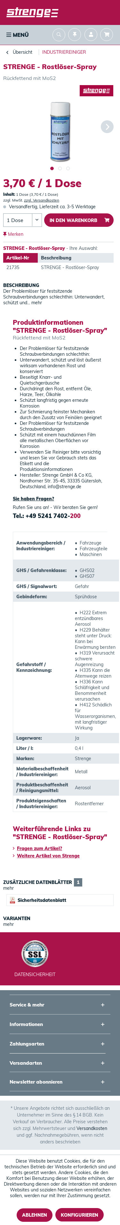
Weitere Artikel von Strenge (46, 856)
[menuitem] (17, 34)
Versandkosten (91, 1128)
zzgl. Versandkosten (41, 200)
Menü (17, 34)
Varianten (16, 918)
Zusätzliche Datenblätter (42, 882)
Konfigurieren (79, 1215)
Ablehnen (34, 1215)
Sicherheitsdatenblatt (38, 900)
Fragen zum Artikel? (37, 848)
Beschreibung (21, 285)
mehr (36, 303)
